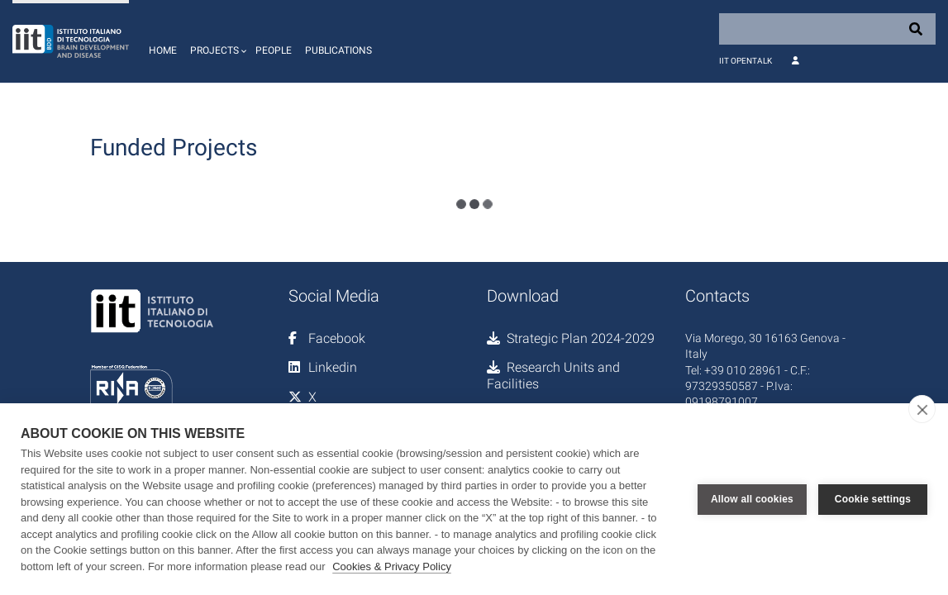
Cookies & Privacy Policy (391, 566)
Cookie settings (873, 499)
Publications (338, 50)
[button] (216, 41)
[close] (922, 409)
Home (163, 50)
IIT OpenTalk (745, 60)
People (273, 50)
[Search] (827, 29)
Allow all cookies (752, 499)
